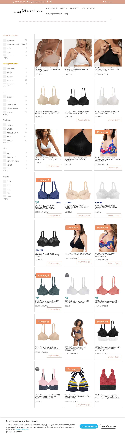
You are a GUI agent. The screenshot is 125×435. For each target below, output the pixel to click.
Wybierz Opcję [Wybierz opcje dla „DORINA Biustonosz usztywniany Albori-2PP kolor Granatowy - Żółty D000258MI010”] (84, 405)
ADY (8, 153)
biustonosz (11, 40)
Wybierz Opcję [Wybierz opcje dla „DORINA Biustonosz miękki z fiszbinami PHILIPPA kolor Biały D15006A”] (113, 215)
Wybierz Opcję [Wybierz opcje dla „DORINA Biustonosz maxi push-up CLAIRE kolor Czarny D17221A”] (84, 120)
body (9, 48)
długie (9, 73)
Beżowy (10, 97)
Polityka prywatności (54, 14)
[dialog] (62, 426)
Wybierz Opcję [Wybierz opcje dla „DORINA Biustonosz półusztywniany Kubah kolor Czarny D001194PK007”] (84, 262)
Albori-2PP (11, 157)
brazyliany (11, 69)
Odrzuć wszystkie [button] (109, 426)
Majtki (62, 8)
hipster (10, 77)
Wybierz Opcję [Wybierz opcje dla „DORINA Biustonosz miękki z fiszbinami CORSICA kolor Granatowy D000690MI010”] (54, 215)
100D (9, 189)
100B (9, 181)
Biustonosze (50, 8)
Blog (66, 14)
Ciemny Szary (12, 109)
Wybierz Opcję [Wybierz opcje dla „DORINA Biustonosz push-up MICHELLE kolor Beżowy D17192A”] (54, 356)
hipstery (10, 80)
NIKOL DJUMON (13, 133)
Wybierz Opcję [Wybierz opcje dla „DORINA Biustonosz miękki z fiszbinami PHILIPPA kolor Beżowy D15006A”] (84, 215)
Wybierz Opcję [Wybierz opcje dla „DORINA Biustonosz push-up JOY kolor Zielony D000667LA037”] (54, 309)
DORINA (10, 125)
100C (9, 185)
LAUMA (10, 129)
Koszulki (73, 8)
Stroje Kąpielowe (88, 8)
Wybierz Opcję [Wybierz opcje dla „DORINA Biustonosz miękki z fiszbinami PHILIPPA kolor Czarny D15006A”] (54, 263)
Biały (9, 101)
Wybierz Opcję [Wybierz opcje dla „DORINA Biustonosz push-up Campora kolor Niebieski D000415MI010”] (113, 263)
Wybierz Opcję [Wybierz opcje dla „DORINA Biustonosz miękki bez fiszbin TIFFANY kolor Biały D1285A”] (54, 166)
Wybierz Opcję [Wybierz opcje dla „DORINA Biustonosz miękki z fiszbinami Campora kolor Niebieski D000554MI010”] (113, 168)
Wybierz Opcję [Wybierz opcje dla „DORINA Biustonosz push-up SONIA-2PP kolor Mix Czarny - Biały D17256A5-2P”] (113, 357)
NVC (9, 137)
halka (9, 52)
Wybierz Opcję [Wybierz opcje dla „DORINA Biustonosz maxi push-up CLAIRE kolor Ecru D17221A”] (113, 120)
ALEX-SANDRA (13, 161)
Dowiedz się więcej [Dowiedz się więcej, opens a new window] (22, 429)
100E (9, 193)
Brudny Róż (11, 105)
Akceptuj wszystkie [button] (89, 426)
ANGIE (9, 165)
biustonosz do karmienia (16, 44)
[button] (42, 431)
